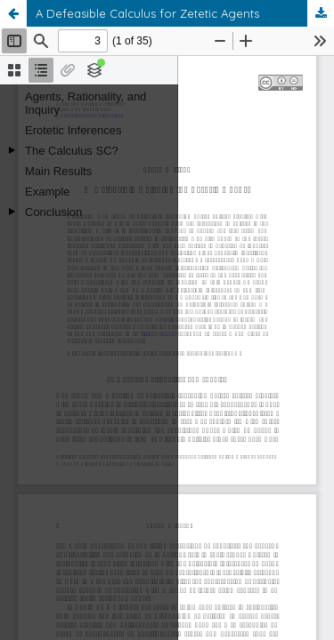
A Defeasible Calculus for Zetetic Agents (147, 13)
